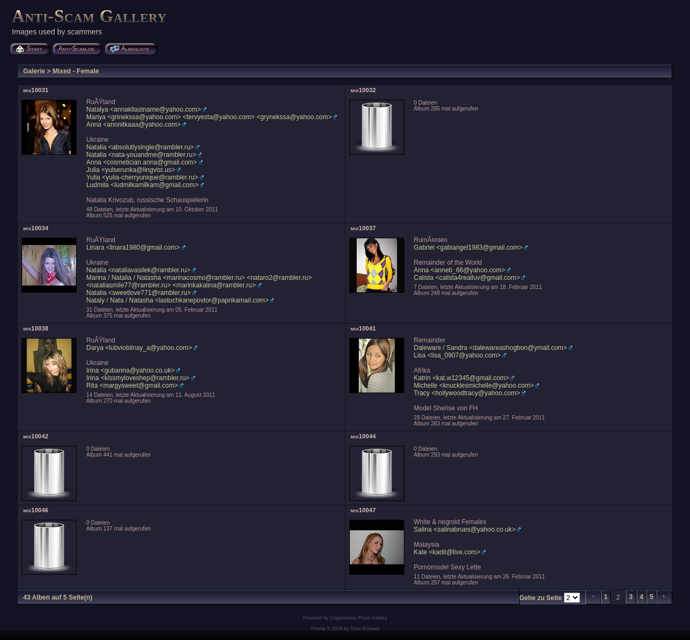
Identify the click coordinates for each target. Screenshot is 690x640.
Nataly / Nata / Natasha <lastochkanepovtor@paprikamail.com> (177, 300)
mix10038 (36, 328)
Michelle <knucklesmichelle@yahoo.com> (474, 385)
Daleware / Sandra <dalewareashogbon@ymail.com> (490, 348)
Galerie (34, 71)
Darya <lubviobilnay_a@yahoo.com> (139, 348)
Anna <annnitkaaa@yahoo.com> (133, 124)
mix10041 (363, 328)
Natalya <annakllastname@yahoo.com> (143, 109)
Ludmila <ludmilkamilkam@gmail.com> (142, 185)
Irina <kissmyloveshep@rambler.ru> (138, 378)
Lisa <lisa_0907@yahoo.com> (457, 355)
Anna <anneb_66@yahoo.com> (460, 270)
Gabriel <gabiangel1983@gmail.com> (468, 247)
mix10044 (363, 436)
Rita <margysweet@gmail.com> (132, 385)
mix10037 (363, 228)
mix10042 (36, 436)
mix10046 (36, 510)
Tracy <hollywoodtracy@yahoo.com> (467, 393)
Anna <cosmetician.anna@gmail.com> (141, 162)
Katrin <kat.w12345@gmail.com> (461, 378)
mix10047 (363, 510)
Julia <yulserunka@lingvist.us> (130, 170)
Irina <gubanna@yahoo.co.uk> (130, 370)
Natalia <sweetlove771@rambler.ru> (138, 293)
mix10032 (363, 90)
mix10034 (36, 228)
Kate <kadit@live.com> (447, 552)
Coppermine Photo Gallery (358, 618)
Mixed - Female (75, 71)
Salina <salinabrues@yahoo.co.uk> (465, 529)
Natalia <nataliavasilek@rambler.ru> (138, 270)
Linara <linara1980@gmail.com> (133, 247)
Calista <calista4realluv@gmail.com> (467, 277)
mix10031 (36, 90)
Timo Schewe (365, 628)
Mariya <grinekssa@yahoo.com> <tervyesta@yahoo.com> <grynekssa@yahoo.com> (209, 117)
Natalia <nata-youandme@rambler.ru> (141, 155)
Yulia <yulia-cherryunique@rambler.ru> (142, 177)
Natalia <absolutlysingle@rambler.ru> (140, 147)
